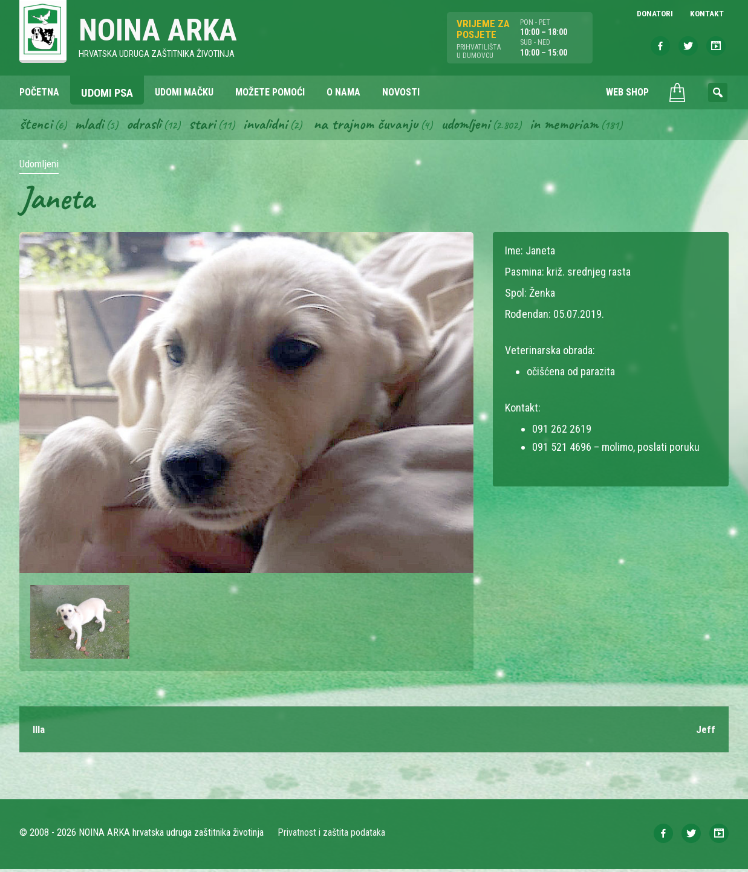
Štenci (36, 125)
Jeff (705, 732)
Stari (207, 125)
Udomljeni (480, 125)
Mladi (91, 125)
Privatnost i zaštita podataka (332, 835)
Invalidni (272, 125)
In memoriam (580, 125)
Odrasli (147, 125)
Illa (40, 732)
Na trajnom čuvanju (377, 125)
